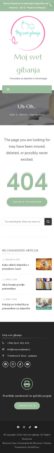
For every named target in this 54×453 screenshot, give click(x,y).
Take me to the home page (27, 202)
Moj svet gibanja (31, 434)
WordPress (33, 447)
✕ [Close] (51, 5)
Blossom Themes (42, 443)
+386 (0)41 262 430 (18, 343)
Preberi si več (25, 405)
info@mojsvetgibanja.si (18, 349)
